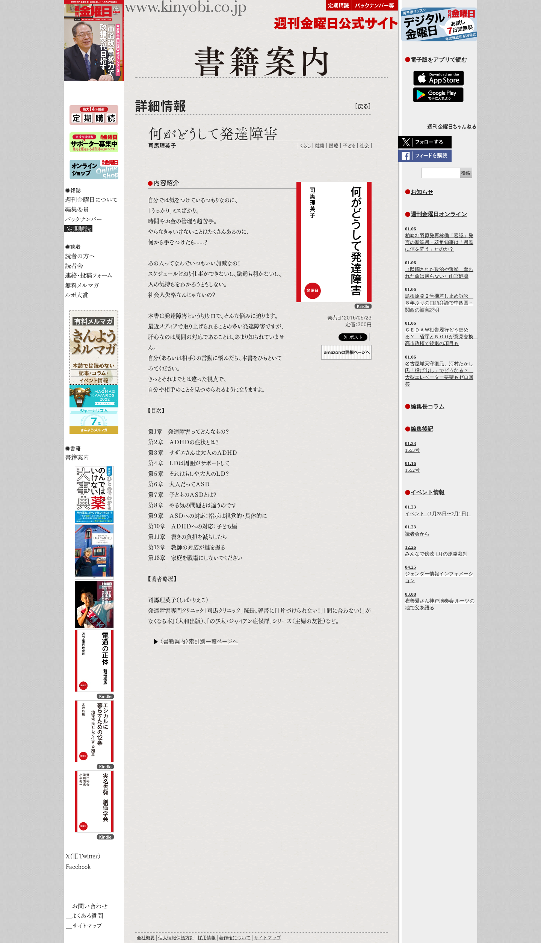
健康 (320, 145)
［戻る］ (363, 106)
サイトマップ (267, 937)
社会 (364, 145)
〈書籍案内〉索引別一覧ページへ (199, 641)
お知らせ (422, 192)
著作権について (235, 937)
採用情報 (207, 937)
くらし (305, 145)
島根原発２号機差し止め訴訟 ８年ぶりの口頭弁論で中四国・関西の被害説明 (439, 302)
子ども (349, 145)
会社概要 (146, 937)
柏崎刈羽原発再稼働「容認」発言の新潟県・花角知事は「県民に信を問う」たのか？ (439, 242)
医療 (334, 145)
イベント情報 (427, 492)
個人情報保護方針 (176, 937)
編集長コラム (427, 406)
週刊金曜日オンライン (439, 214)
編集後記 (422, 428)
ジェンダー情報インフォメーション (439, 573)
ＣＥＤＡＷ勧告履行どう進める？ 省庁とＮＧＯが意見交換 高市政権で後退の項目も (441, 336)
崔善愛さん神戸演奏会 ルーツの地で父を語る (440, 600)
